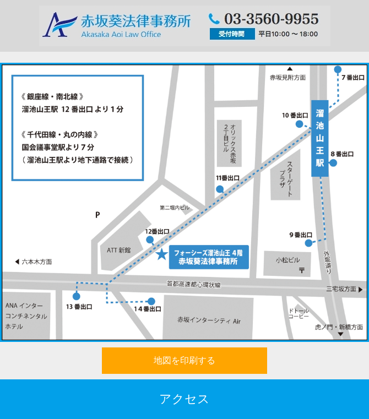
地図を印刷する (184, 360)
